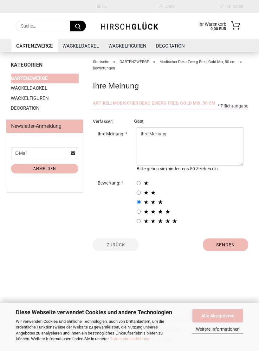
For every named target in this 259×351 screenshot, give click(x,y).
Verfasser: (103, 121)
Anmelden (44, 168)
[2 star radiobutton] (139, 193)
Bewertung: (109, 182)
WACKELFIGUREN (127, 46)
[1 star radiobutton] (139, 183)
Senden (225, 244)
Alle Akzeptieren (218, 315)
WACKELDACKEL (80, 46)
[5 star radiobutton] (139, 221)
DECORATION (170, 46)
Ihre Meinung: (111, 133)
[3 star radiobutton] (139, 202)
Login (166, 6)
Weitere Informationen (218, 329)
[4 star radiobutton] (139, 212)
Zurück (116, 244)
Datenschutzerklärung (129, 338)
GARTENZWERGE (34, 46)
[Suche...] (78, 26)
